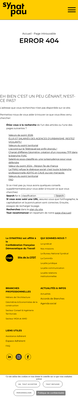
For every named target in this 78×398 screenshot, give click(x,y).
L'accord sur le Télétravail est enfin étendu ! (33, 148)
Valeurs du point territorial (23, 145)
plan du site (36, 209)
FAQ (11, 179)
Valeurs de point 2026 (21, 135)
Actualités (45, 294)
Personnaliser (24, 393)
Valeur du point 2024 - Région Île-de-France (33, 166)
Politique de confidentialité (51, 393)
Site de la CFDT (27, 257)
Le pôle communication (52, 268)
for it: (13, 195)
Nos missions (47, 248)
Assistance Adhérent (16, 336)
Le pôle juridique (48, 263)
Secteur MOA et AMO (16, 318)
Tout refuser (53, 384)
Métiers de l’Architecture (18, 297)
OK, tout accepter (27, 384)
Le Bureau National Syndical (54, 253)
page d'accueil (63, 212)
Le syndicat (46, 244)
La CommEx (46, 258)
